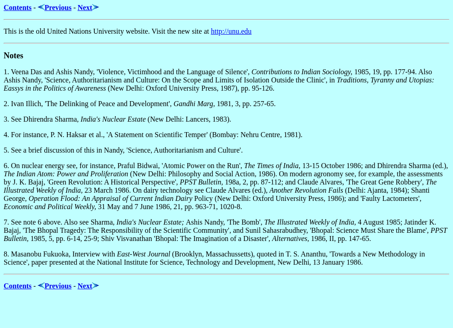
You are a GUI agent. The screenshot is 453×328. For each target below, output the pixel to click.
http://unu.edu (231, 31)
